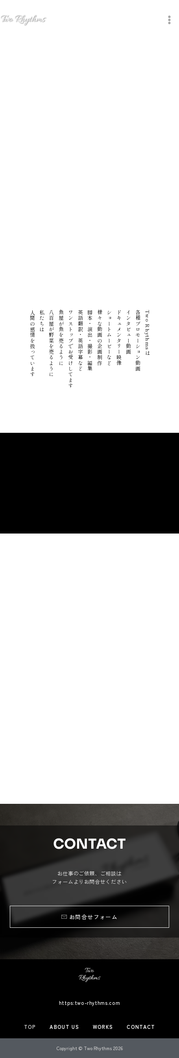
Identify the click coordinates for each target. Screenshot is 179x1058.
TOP (30, 1026)
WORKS (103, 1026)
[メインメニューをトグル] (169, 20)
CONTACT (141, 1026)
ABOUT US (64, 1026)
